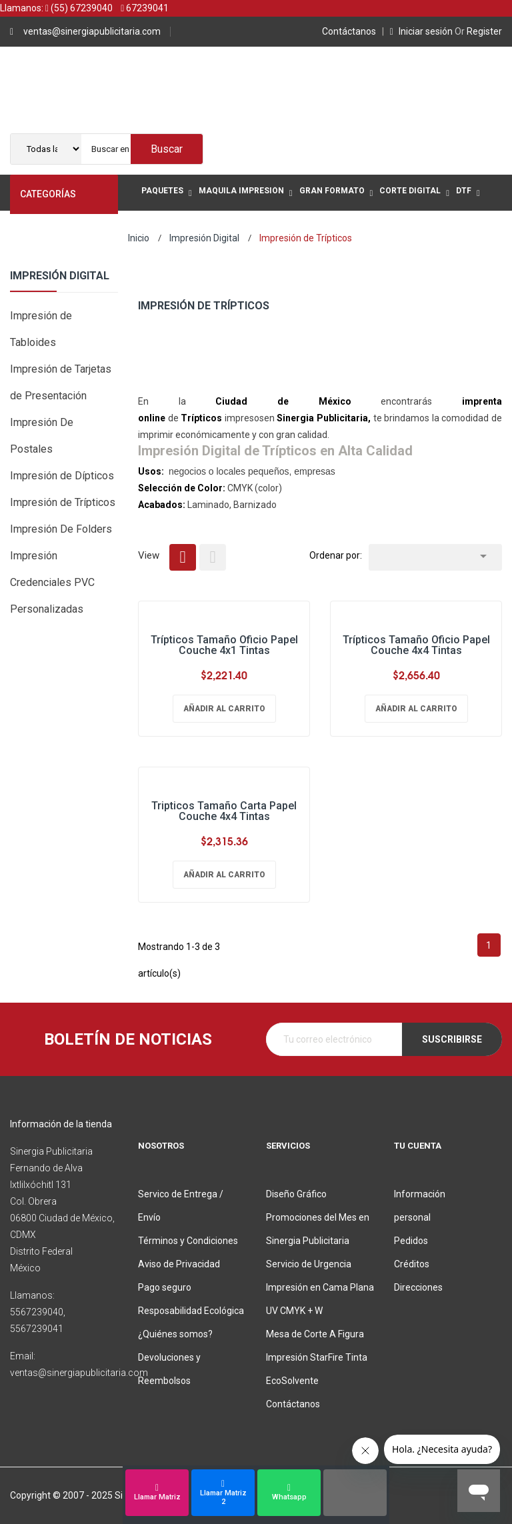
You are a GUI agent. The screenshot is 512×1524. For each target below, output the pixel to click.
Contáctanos (351, 31)
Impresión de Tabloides (41, 329)
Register (478, 31)
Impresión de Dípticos (62, 475)
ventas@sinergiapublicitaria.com (92, 31)
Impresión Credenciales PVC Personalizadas (52, 582)
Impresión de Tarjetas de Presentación (60, 382)
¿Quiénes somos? (175, 1334)
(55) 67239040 (79, 8)
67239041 (145, 8)
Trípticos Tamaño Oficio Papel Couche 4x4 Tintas (416, 645)
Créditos (411, 1264)
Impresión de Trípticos (62, 502)
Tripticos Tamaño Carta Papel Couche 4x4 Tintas (224, 811)
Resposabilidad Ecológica (191, 1310)
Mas (151, 229)
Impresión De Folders (61, 529)
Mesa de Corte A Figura (315, 1334)
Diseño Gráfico (296, 1194)
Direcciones (418, 1287)
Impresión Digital (59, 276)
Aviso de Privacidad (179, 1264)
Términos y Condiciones (188, 1240)
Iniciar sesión (422, 31)
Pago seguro (164, 1287)
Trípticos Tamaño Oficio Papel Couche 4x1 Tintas (224, 645)
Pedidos (411, 1240)
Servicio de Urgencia (308, 1264)
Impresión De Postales (41, 435)
